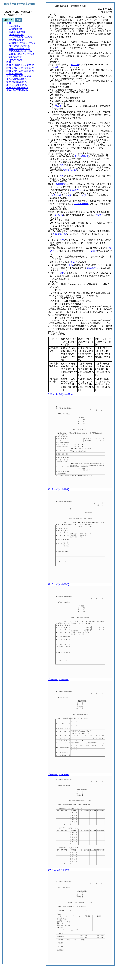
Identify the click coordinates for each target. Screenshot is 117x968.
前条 (71, 265)
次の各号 (75, 64)
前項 (62, 165)
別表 (73, 262)
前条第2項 (61, 184)
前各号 (58, 106)
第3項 (68, 195)
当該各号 (54, 67)
